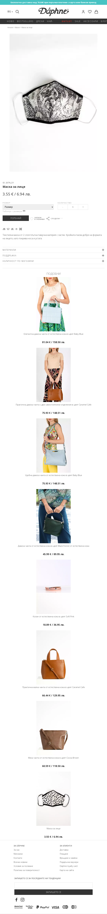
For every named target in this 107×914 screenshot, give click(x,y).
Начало (10, 27)
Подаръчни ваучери (69, 862)
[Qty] (73, 207)
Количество (65, 203)
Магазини (18, 854)
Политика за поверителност (27, 870)
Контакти (18, 858)
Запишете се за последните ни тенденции (37, 878)
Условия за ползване (23, 866)
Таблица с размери (14, 211)
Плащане (64, 854)
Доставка (64, 850)
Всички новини (20, 862)
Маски (17, 27)
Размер (6, 203)
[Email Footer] (53, 885)
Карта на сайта (67, 870)
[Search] (17, 12)
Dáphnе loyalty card (68, 866)
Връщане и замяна (68, 858)
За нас (17, 850)
